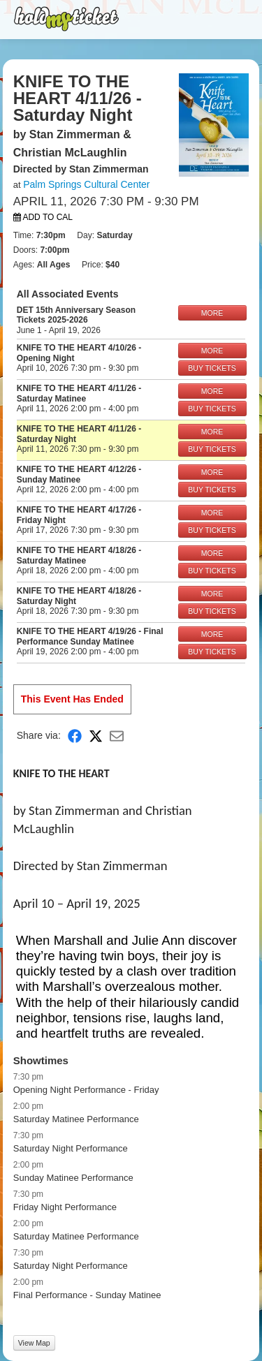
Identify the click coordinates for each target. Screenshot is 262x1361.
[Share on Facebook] (75, 735)
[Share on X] (96, 735)
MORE (212, 313)
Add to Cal (43, 217)
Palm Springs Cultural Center (86, 184)
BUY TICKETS (211, 368)
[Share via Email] (117, 735)
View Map (34, 1343)
